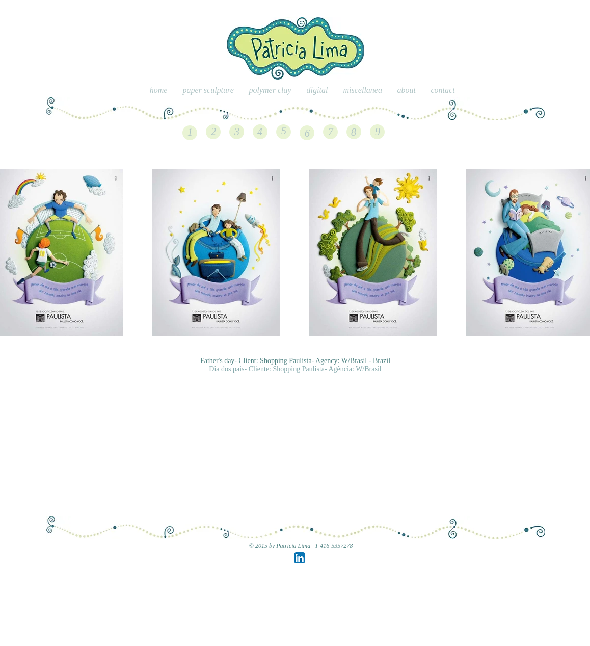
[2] (213, 131)
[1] (190, 132)
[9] (377, 131)
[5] (284, 130)
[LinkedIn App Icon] (299, 557)
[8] (353, 132)
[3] (237, 131)
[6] (307, 133)
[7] (331, 131)
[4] (260, 131)
